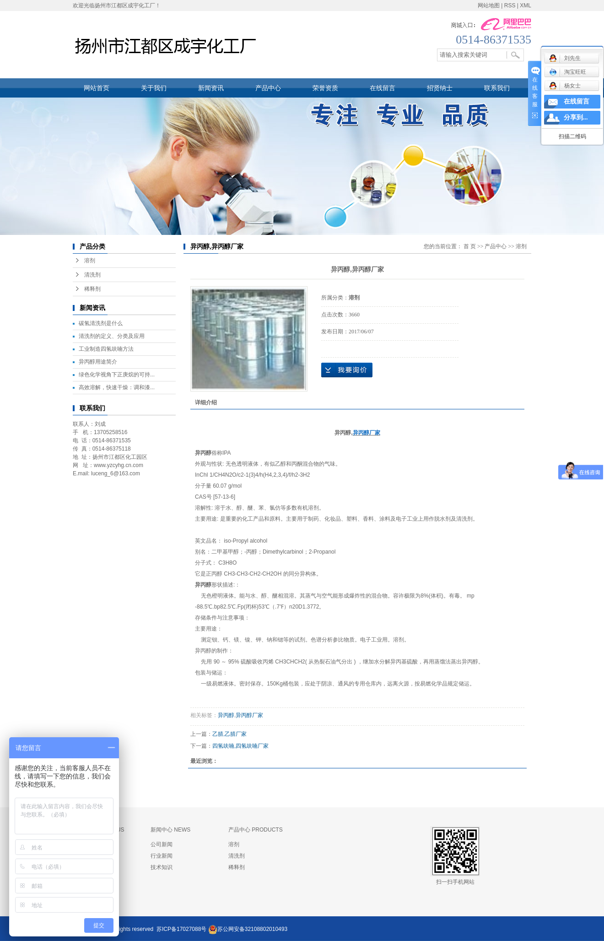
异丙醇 (226, 715)
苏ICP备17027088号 (181, 929)
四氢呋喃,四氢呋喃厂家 (240, 746)
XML (525, 5)
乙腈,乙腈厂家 (229, 734)
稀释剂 (92, 289)
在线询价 (346, 370)
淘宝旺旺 (567, 72)
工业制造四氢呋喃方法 (106, 349)
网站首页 (96, 88)
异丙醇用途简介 (98, 362)
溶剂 (89, 260)
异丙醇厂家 (249, 715)
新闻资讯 (211, 88)
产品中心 (268, 88)
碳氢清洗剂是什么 (101, 323)
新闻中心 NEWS (170, 830)
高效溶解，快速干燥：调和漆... (117, 387)
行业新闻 (162, 856)
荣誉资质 (325, 88)
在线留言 (382, 88)
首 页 (470, 246)
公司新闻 (162, 844)
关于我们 (154, 88)
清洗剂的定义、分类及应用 (112, 336)
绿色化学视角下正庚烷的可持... (117, 374)
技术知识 (162, 867)
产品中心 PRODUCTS (255, 830)
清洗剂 (92, 275)
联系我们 (497, 88)
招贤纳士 (440, 88)
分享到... (576, 117)
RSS (510, 5)
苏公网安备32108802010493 (252, 929)
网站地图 (489, 5)
